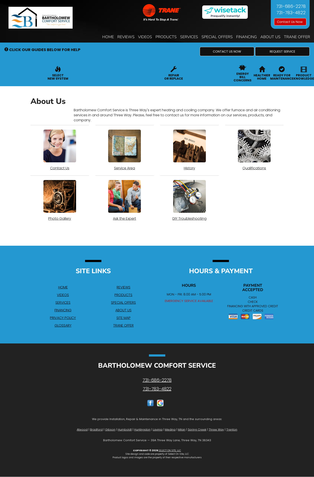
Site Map (123, 317)
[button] (227, 51)
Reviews (126, 36)
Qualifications (254, 150)
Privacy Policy (63, 317)
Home (108, 36)
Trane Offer (297, 36)
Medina (170, 429)
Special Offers (217, 36)
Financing (246, 36)
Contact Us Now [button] (290, 22)
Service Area (125, 150)
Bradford (96, 429)
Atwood (82, 429)
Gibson (110, 429)
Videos (145, 36)
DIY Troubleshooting (189, 200)
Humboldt (125, 429)
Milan (181, 429)
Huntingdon (142, 429)
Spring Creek (197, 429)
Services (189, 36)
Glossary (63, 325)
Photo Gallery (60, 200)
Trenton (231, 429)
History (189, 150)
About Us (270, 36)
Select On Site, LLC (170, 450)
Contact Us (60, 150)
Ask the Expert (125, 200)
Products (166, 36)
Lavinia (157, 429)
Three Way (216, 429)
